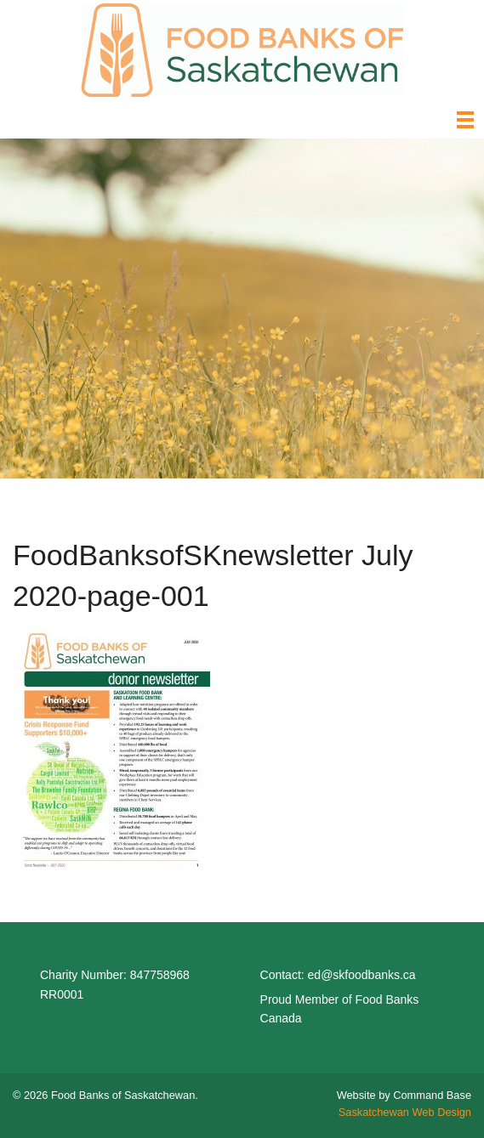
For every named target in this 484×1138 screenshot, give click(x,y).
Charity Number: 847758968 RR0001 (115, 984)
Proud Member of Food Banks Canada (339, 1009)
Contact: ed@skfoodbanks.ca (338, 975)
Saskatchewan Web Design (405, 1112)
